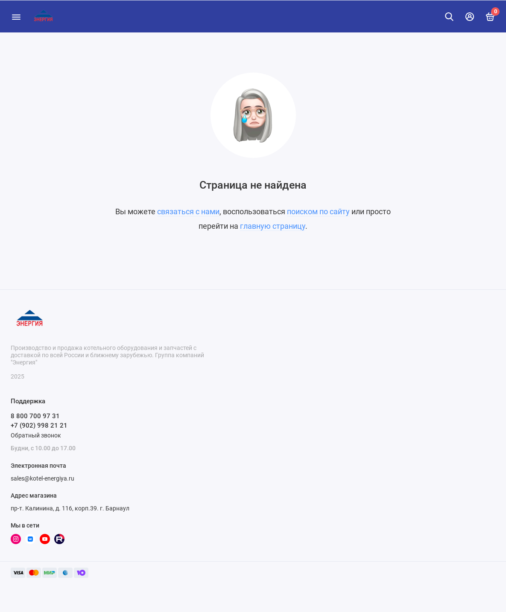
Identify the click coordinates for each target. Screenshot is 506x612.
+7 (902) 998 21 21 (39, 425)
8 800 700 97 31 (35, 416)
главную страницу (272, 225)
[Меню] (16, 16)
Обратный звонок (36, 435)
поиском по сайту (318, 211)
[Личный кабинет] (470, 17)
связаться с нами (188, 211)
